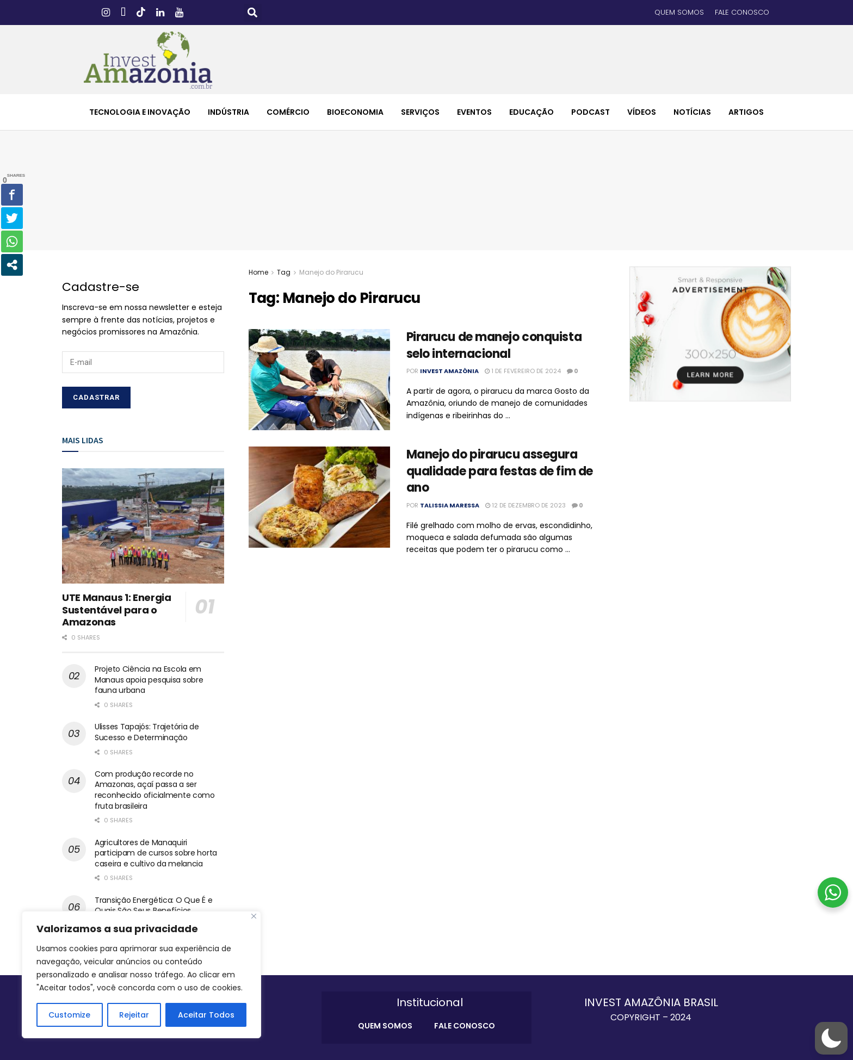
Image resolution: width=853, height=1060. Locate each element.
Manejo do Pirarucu (331, 272)
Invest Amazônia (449, 371)
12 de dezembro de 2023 (525, 505)
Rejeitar (134, 1014)
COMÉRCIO (288, 112)
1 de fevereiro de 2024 (523, 371)
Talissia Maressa (449, 505)
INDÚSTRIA (228, 112)
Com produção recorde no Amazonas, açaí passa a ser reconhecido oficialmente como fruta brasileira (155, 789)
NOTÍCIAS (692, 112)
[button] (253, 13)
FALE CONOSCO (742, 12)
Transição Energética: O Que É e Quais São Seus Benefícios (153, 905)
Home (258, 272)
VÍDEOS (641, 112)
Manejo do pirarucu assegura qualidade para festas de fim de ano (499, 471)
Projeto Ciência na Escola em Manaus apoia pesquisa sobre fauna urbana (149, 680)
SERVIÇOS (420, 112)
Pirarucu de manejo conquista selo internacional (494, 345)
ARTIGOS (746, 112)
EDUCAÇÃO (531, 112)
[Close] (253, 916)
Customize (69, 1014)
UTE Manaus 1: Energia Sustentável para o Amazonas (116, 610)
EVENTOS (474, 112)
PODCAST (590, 112)
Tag (283, 272)
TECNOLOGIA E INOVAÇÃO (139, 112)
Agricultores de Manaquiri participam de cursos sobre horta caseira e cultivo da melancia (156, 853)
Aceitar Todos (206, 1014)
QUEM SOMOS (679, 12)
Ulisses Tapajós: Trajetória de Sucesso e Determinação (147, 732)
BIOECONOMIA (355, 112)
